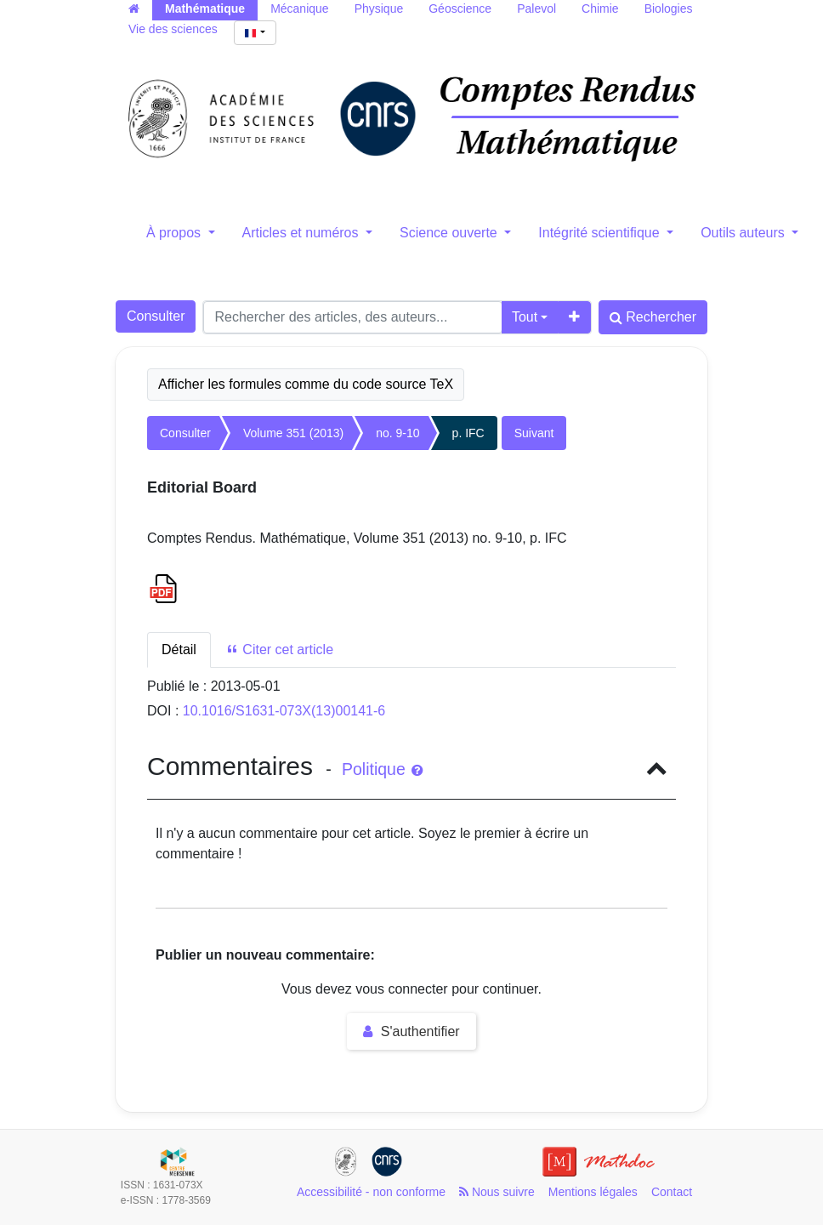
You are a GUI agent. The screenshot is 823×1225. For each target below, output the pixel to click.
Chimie (600, 8)
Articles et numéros (302, 232)
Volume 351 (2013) (293, 433)
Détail (179, 649)
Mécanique (299, 8)
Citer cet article (279, 649)
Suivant (534, 433)
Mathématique (205, 8)
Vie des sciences (173, 29)
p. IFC (468, 433)
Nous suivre (497, 1192)
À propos (175, 232)
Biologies (668, 8)
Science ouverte (450, 232)
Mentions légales (593, 1192)
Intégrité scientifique (600, 232)
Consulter (155, 316)
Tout (524, 317)
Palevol (536, 8)
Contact (671, 1192)
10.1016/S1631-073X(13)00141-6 (284, 711)
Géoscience (460, 8)
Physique (379, 8)
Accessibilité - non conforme (371, 1192)
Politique (382, 769)
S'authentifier (411, 1031)
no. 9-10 (397, 433)
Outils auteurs (744, 232)
